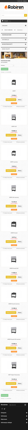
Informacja (5, 39)
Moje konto (4, 419)
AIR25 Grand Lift (14, 268)
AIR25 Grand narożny (14, 303)
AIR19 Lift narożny (14, 197)
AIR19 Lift (14, 126)
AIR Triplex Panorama (14, 374)
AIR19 (14, 91)
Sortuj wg (2, 65)
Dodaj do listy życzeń (8, 106)
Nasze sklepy (6, 49)
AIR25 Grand (14, 232)
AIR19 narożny (14, 162)
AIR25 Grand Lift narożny (14, 339)
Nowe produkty (7, 44)
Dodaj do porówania (21, 106)
